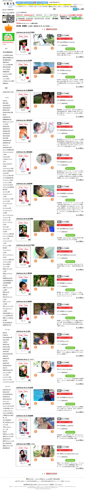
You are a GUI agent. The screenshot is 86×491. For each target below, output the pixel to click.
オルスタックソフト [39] (7, 195)
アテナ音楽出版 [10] (8, 177)
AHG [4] (5, 100)
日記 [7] (5, 431)
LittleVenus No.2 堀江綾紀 (24, 152)
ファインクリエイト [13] (7, 242)
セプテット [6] (6, 219)
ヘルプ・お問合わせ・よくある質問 (43, 479)
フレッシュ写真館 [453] (7, 246)
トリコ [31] (6, 374)
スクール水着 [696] (8, 64)
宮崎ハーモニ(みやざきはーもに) (69, 453)
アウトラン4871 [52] (8, 175)
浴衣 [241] (5, 76)
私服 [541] (5, 83)
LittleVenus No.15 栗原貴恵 (24, 90)
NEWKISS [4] (6, 396)
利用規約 (51, 484)
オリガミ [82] (6, 191)
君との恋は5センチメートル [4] (8, 423)
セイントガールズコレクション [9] (8, 216)
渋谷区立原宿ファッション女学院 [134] (8, 314)
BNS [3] (5, 332)
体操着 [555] (6, 71)
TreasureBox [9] (7, 140)
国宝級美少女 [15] (7, 278)
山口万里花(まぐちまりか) (67, 42)
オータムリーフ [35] (8, 198)
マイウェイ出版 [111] (8, 259)
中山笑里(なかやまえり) (67, 397)
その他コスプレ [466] (8, 81)
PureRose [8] (6, 133)
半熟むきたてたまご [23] (7, 270)
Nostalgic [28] (6, 131)
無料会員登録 (73, 6)
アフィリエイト (58, 484)
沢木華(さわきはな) (65, 70)
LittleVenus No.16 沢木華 (24, 60)
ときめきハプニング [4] (7, 160)
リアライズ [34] (7, 261)
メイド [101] (6, 78)
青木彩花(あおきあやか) (67, 130)
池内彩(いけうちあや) (66, 311)
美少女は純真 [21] (7, 322)
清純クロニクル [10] (8, 436)
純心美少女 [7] (6, 438)
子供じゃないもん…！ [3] (7, 428)
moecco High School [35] (6, 350)
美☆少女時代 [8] (7, 443)
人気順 (30, 26)
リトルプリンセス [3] (8, 381)
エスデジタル (29, 18)
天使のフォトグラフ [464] (7, 288)
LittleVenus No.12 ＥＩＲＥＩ (25, 359)
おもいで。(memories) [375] (7, 146)
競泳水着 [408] (6, 67)
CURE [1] (5, 335)
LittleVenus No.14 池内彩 (24, 301)
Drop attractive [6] (7, 337)
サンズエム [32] (7, 208)
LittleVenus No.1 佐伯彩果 (24, 183)
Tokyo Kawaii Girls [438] (6, 137)
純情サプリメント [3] (8, 441)
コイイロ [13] (6, 201)
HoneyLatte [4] (6, 107)
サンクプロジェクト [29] (7, 204)
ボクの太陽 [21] (7, 420)
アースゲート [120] (8, 180)
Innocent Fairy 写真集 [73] (8, 113)
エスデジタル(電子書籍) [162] (8, 188)
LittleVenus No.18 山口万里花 (25, 32)
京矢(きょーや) (64, 341)
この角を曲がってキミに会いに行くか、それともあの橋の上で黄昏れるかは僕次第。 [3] (8, 413)
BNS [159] (5, 103)
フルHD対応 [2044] (8, 55)
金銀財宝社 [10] (7, 325)
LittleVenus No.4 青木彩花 (24, 120)
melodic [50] (6, 126)
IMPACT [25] (6, 110)
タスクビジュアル (39, 18)
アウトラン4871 (73, 16)
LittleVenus (64, 45)
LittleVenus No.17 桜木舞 (24, 273)
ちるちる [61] (6, 156)
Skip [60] (5, 360)
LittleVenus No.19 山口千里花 (25, 245)
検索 (54, 9)
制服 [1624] (6, 62)
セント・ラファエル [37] (7, 223)
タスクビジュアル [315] (7, 230)
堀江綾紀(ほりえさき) (66, 161)
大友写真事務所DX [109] (7, 284)
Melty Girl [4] (6, 392)
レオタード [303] (7, 74)
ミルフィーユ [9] (7, 379)
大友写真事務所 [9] (8, 280)
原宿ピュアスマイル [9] (7, 274)
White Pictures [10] (8, 370)
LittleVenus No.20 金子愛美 (24, 218)
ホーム (4, 9)
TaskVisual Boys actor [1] (7, 366)
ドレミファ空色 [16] (8, 236)
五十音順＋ (47, 26)
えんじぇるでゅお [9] (8, 406)
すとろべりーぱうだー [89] (8, 153)
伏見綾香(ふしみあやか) (67, 425)
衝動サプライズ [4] (8, 445)
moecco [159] (6, 346)
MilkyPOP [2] (6, 128)
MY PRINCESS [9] (8, 394)
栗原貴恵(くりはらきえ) (67, 100)
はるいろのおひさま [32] (7, 165)
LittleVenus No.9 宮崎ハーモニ (25, 444)
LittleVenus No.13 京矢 (23, 331)
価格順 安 (37, 26)
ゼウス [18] (6, 226)
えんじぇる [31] (7, 372)
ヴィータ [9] (6, 266)
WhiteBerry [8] (6, 142)
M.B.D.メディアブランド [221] (8, 123)
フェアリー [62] (7, 377)
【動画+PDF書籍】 (65, 18)
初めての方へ (53, 6)
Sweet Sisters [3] (7, 399)
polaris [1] (5, 356)
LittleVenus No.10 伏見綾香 (24, 415)
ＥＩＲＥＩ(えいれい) (66, 369)
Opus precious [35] (8, 353)
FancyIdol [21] (6, 105)
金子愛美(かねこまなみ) (67, 228)
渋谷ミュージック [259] (7, 303)
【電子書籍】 (55, 18)
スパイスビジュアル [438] (7, 211)
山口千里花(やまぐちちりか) (68, 255)
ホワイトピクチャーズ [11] (8, 256)
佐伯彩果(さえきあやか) (67, 193)
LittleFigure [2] (6, 117)
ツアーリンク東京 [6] (8, 233)
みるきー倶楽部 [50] (8, 170)
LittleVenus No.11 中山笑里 (24, 387)
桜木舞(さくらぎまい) (66, 283)
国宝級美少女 (63, 16)
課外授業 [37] (6, 448)
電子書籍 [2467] (7, 60)
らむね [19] (6, 173)
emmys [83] (6, 339)
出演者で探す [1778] (8, 92)
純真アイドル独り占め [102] (8, 319)
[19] (7, 119)
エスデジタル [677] (8, 184)
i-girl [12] (5, 342)
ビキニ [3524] (6, 69)
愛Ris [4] (5, 294)
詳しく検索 (81, 9)
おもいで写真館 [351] (8, 149)
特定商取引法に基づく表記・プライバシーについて (36, 484)
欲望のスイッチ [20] (8, 434)
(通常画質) (70, 49)
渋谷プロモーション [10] (7, 298)
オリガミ (47, 18)
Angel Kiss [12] (7, 389)
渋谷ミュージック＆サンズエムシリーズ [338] (8, 309)
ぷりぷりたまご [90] (8, 168)
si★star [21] (6, 358)
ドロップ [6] (6, 238)
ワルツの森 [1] (6, 264)
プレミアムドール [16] (7, 251)
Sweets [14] (6, 363)
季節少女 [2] (6, 292)
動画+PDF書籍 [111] (8, 57)
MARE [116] (6, 344)
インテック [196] (7, 182)
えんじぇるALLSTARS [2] (6, 402)
